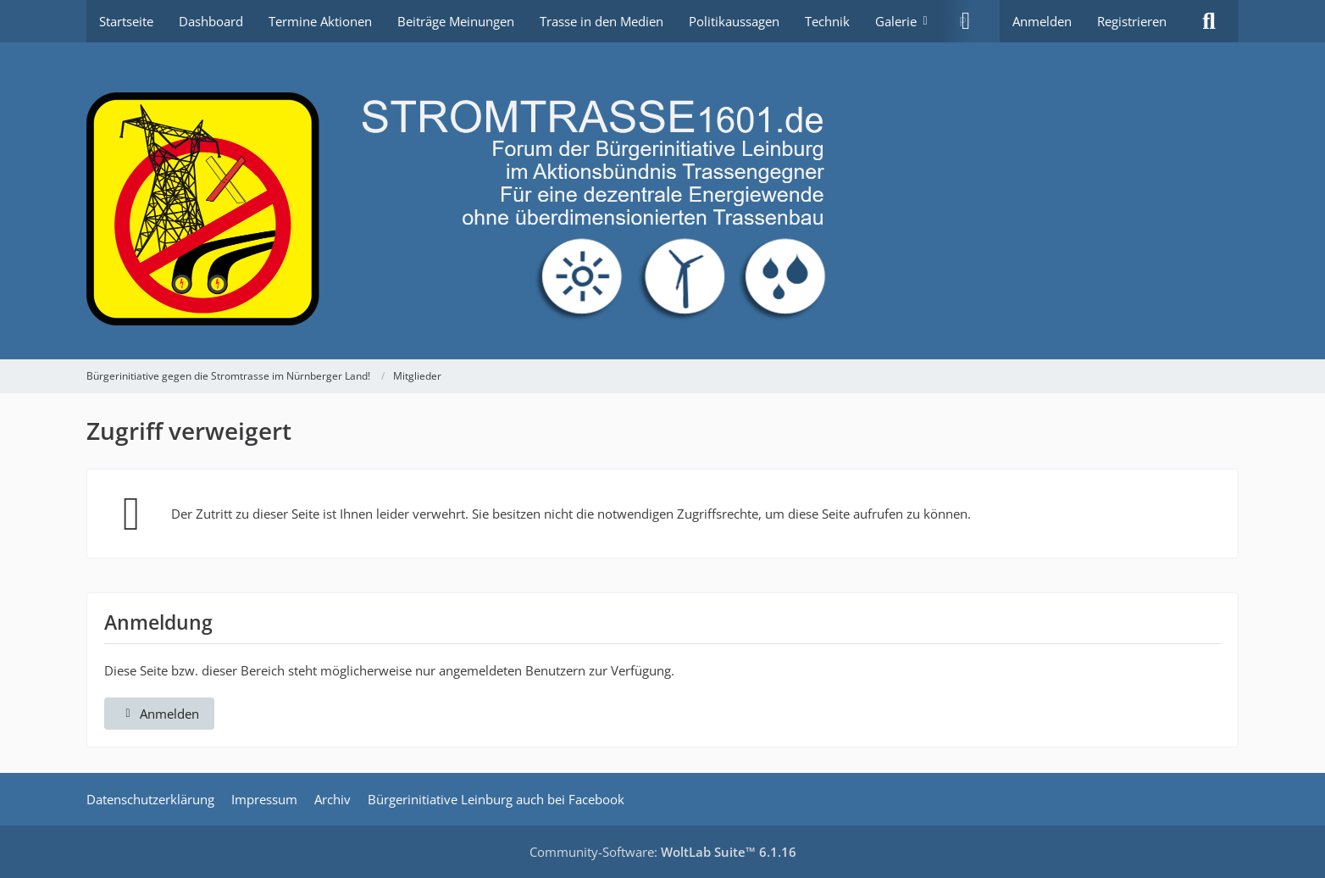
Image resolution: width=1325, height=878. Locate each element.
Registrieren (1132, 21)
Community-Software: (662, 851)
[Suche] (1209, 21)
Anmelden (1042, 21)
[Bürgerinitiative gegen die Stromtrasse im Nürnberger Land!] (662, 201)
